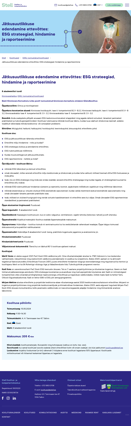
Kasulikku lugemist (111, 412)
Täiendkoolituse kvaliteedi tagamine (81, 390)
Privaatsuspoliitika (74, 394)
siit (114, 391)
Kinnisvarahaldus (9, 96)
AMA (127, 415)
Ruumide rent (92, 412)
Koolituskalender (11, 412)
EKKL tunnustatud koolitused (31, 96)
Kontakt (6, 417)
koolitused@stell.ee (114, 348)
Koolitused (29, 412)
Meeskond (76, 412)
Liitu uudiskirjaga (114, 5)
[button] (98, 5)
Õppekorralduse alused (76, 385)
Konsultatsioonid (48, 412)
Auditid (64, 412)
